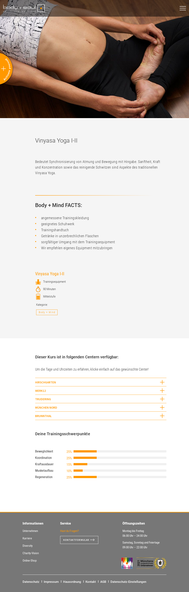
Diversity (28, 546)
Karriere (27, 538)
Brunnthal (43, 416)
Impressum (51, 582)
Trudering (43, 399)
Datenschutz (31, 582)
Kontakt (91, 582)
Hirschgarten (45, 382)
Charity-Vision (31, 553)
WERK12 (40, 391)
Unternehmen (30, 531)
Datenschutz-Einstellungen (128, 582)
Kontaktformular (78, 540)
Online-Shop (30, 560)
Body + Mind (47, 312)
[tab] (101, 382)
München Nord (46, 407)
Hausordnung (72, 582)
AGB (103, 582)
